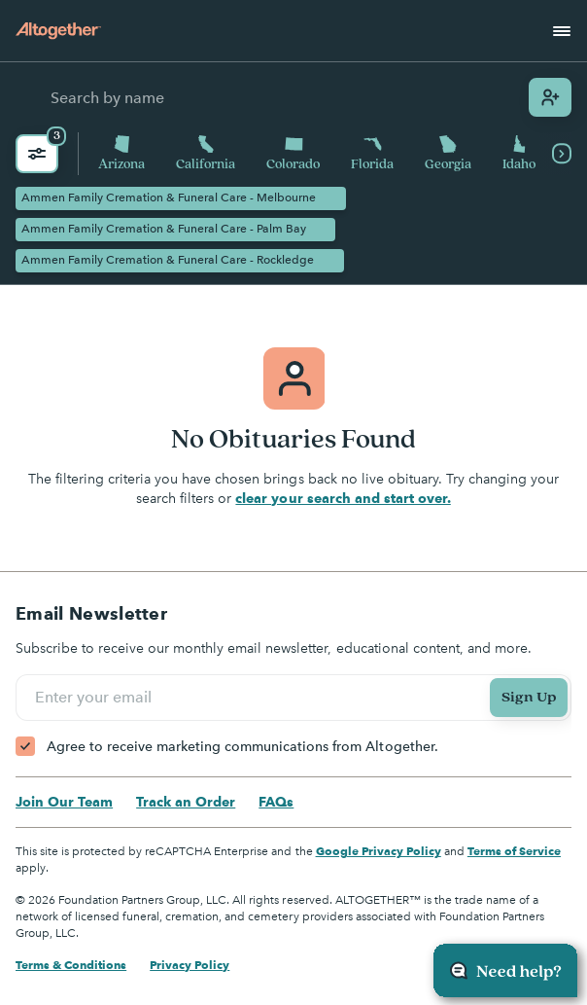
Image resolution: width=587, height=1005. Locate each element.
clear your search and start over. (342, 498)
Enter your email (96, 697)
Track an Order (185, 801)
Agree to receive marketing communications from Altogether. (242, 746)
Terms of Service (514, 850)
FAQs (276, 801)
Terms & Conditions (71, 964)
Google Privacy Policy (378, 850)
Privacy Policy (189, 964)
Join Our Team (64, 801)
